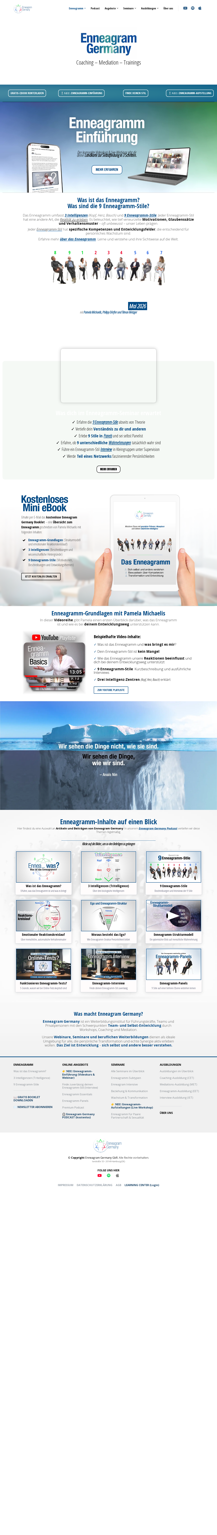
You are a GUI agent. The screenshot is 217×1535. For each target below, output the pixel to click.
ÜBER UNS (166, 1113)
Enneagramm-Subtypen (126, 1078)
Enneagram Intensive (124, 1084)
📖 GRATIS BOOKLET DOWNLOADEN (27, 1099)
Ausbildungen (148, 8)
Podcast (95, 8)
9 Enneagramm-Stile (26, 1084)
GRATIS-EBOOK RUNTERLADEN (27, 93)
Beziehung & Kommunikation (129, 1091)
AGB (118, 1185)
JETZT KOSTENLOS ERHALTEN (40, 576)
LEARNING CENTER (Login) (142, 1185)
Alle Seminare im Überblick (127, 1071)
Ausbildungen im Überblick (176, 1071)
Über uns (168, 8)
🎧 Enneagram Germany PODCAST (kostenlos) (78, 1116)
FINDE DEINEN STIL (135, 93)
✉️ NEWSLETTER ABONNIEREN (33, 1107)
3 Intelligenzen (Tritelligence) (32, 1078)
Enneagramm (76, 8)
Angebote (110, 8)
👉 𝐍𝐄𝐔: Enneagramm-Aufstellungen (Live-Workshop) (132, 1106)
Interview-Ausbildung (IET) (176, 1097)
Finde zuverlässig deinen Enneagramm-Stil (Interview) (80, 1086)
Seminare (128, 8)
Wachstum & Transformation (129, 1097)
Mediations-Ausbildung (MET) (178, 1084)
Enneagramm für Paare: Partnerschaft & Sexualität (127, 1116)
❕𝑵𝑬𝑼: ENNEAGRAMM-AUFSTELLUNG (189, 93)
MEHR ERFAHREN (107, 169)
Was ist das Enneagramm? (30, 1071)
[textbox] (108, 830)
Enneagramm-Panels (75, 1101)
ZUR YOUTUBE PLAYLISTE (109, 690)
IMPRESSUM (65, 1185)
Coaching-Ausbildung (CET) (177, 1078)
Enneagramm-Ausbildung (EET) (179, 1091)
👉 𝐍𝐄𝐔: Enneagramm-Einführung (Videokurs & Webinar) (78, 1075)
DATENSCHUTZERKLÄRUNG (94, 1185)
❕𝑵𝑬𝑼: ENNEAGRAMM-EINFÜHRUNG (81, 93)
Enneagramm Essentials (77, 1094)
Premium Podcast (73, 1107)
